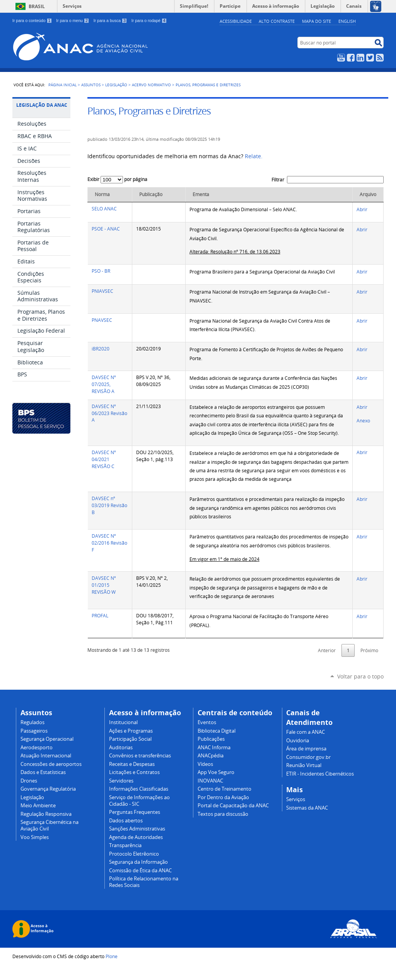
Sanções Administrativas (137, 828)
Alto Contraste (277, 21)
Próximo (369, 650)
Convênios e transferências (140, 755)
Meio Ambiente (38, 805)
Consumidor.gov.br (308, 757)
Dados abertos (126, 820)
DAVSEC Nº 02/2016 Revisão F (109, 543)
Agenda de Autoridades (136, 837)
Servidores (121, 780)
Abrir (362, 209)
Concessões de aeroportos (51, 764)
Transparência (125, 845)
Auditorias (121, 747)
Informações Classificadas (138, 789)
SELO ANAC (104, 208)
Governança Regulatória (48, 789)
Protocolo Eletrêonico (134, 854)
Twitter (370, 58)
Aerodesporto (36, 747)
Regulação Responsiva (46, 814)
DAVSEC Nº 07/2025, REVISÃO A (104, 384)
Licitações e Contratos (134, 772)
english (347, 21)
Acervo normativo (151, 84)
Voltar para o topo (360, 676)
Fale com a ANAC (305, 732)
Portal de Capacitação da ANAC (233, 805)
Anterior (327, 650)
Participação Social (130, 739)
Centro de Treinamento (224, 789)
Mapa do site (316, 21)
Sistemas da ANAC (307, 808)
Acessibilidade (236, 21)
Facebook (351, 58)
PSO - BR (101, 271)
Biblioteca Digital (217, 731)
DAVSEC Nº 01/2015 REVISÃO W (104, 585)
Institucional (123, 722)
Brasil (37, 6)
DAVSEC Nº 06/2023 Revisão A (109, 413)
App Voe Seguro (216, 772)
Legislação (116, 84)
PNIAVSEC (102, 291)
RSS (380, 58)
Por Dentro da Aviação (223, 797)
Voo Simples (34, 837)
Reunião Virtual (303, 765)
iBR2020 (100, 348)
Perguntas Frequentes (134, 812)
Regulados (32, 722)
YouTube (341, 58)
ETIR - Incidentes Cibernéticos (320, 774)
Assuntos (91, 84)
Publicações (211, 739)
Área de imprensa (306, 748)
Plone (112, 956)
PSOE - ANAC (106, 229)
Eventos (207, 722)
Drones (28, 780)
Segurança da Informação (138, 862)
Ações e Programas (131, 731)
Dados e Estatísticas (43, 772)
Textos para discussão (223, 814)
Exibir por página (117, 179)
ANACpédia (211, 755)
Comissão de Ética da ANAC (140, 870)
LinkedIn (360, 58)
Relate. (254, 156)
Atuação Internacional (45, 755)
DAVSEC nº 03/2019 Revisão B (109, 505)
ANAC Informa (214, 747)
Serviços (72, 6)
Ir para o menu (72, 20)
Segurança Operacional (46, 739)
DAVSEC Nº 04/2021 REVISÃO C (104, 459)
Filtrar (327, 179)
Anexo (363, 420)
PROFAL (100, 615)
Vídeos (205, 764)
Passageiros (34, 731)
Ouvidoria (297, 740)
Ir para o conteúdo (32, 20)
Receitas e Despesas (132, 764)
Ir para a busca (110, 20)
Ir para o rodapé (149, 20)
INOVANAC (210, 780)
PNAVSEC (102, 320)
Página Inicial (62, 84)
